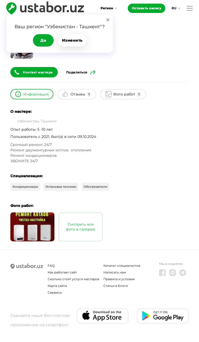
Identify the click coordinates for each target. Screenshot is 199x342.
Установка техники (60, 187)
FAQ (51, 265)
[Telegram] (182, 272)
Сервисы (55, 292)
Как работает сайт (62, 272)
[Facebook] (162, 272)
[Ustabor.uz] (26, 266)
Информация (36, 94)
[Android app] (163, 316)
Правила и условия (119, 279)
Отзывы (80, 94)
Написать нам (114, 272)
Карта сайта (57, 286)
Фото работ (127, 94)
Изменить (72, 40)
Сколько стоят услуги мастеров (73, 279)
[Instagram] (172, 272)
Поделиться (76, 72)
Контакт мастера (38, 72)
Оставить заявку (146, 8)
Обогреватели (95, 187)
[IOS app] (103, 316)
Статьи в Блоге (115, 286)
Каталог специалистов (121, 265)
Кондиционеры (25, 187)
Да (43, 40)
